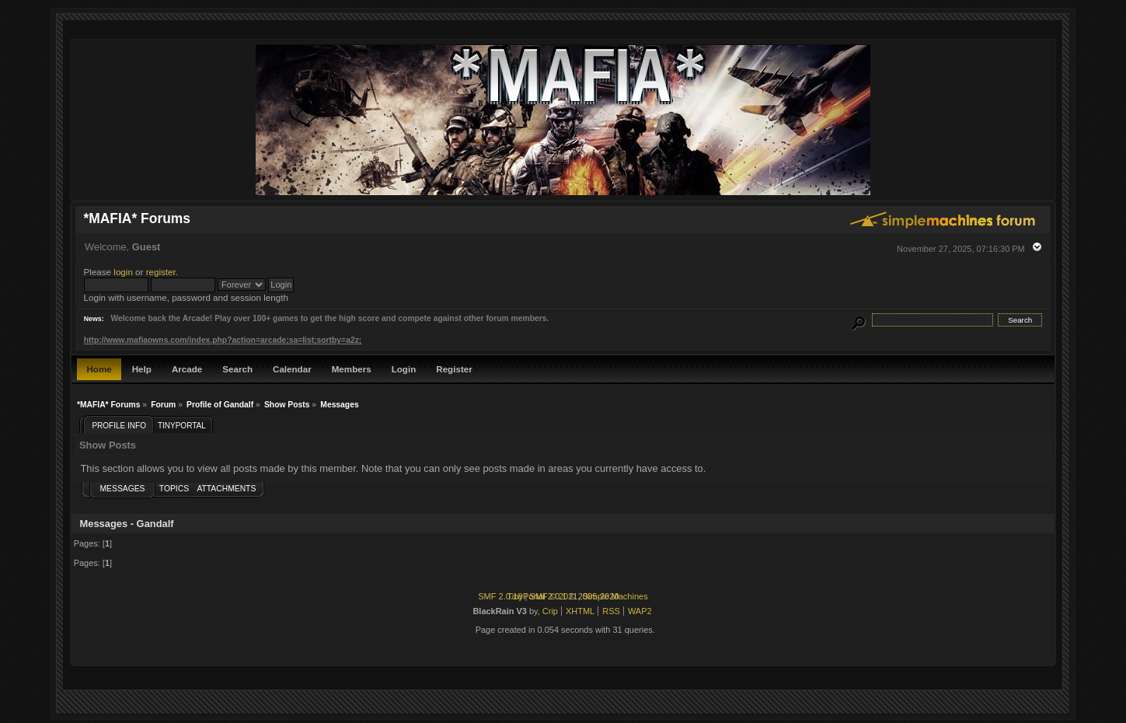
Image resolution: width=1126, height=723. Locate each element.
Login (404, 369)
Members (351, 369)
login (123, 272)
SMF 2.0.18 (500, 596)
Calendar (292, 369)
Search (237, 369)
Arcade (187, 369)
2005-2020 (598, 596)
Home (98, 369)
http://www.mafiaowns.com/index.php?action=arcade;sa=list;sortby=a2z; (222, 340)
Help (142, 369)
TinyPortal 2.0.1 (536, 596)
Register (454, 369)
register (161, 272)
